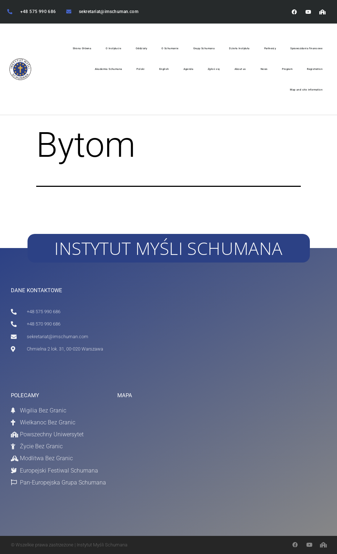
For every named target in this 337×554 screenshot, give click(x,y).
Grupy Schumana (204, 48)
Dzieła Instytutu (239, 48)
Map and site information (306, 89)
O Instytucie (113, 48)
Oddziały (141, 48)
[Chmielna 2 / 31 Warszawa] (162, 460)
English (164, 69)
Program (287, 69)
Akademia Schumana (108, 69)
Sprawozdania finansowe (306, 48)
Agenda (188, 69)
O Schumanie (169, 48)
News (264, 69)
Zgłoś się (214, 69)
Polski (140, 69)
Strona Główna (82, 48)
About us (240, 69)
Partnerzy (270, 48)
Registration (315, 69)
